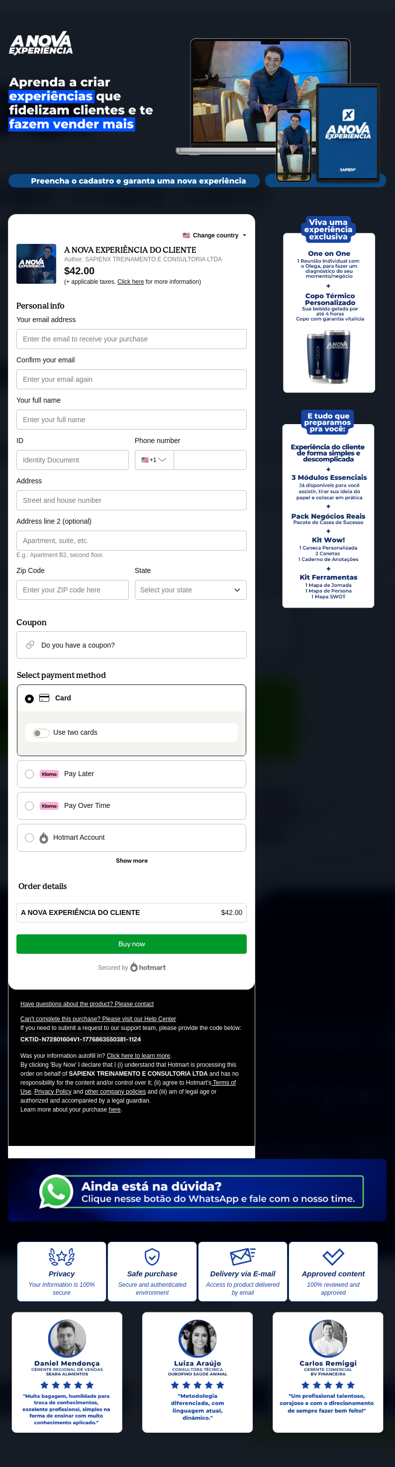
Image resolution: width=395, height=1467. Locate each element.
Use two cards (75, 732)
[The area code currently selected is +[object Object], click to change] (154, 460)
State (143, 570)
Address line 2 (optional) (54, 521)
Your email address (46, 320)
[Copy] (80, 1038)
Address (29, 481)
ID (19, 441)
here (114, 1109)
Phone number (158, 441)
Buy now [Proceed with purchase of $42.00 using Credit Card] (131, 944)
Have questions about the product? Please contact (87, 1004)
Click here (130, 281)
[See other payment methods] (131, 861)
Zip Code (30, 570)
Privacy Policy (53, 1091)
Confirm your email (45, 360)
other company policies (115, 1091)
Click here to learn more (138, 1055)
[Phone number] (210, 460)
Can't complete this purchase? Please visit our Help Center (98, 1019)
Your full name (38, 400)
